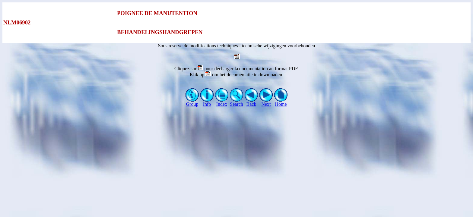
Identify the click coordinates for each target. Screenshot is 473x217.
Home (281, 102)
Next (266, 102)
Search (236, 102)
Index (222, 102)
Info (207, 102)
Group (192, 102)
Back (251, 102)
